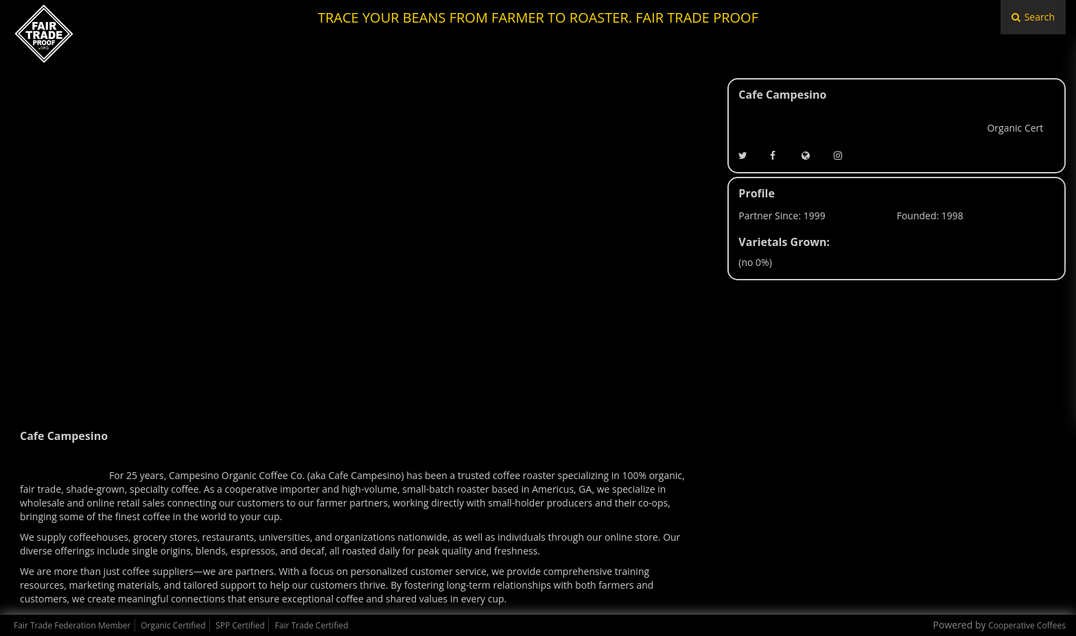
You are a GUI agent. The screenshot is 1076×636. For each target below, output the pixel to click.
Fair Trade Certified (312, 625)
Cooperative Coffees (1027, 625)
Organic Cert (1015, 127)
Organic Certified (173, 625)
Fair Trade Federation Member (72, 625)
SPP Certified (240, 625)
